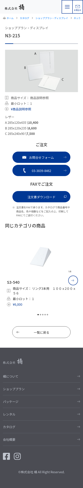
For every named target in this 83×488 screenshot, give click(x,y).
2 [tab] (40, 314)
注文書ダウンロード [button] (41, 197)
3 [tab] (42, 314)
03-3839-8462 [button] (41, 170)
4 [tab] (45, 314)
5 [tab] (47, 314)
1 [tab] (38, 314)
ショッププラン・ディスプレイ (52, 18)
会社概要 (9, 439)
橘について (10, 376)
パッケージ (10, 401)
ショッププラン (14, 389)
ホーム (10, 18)
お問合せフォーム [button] (41, 157)
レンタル (9, 414)
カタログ (24, 18)
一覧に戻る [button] (41, 332)
